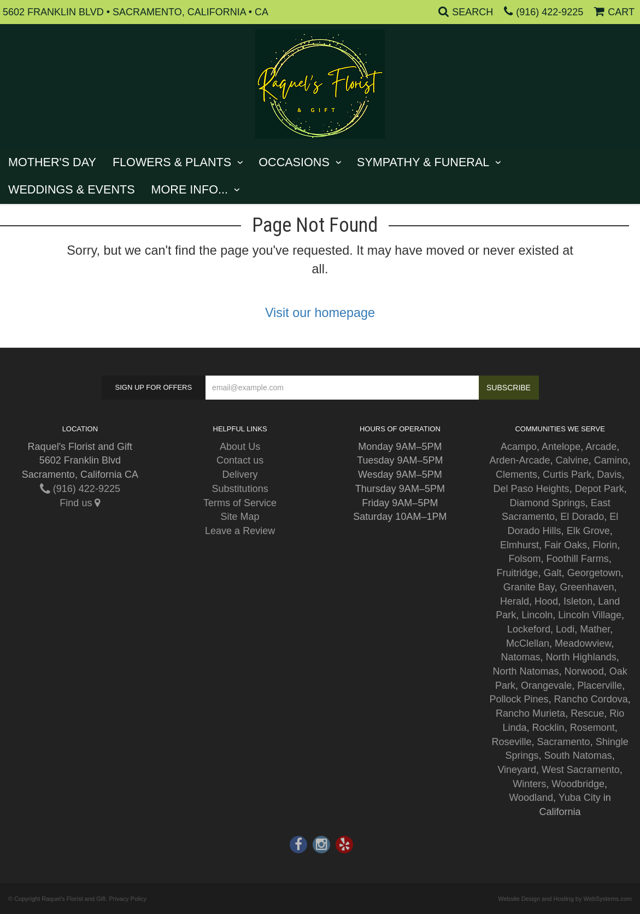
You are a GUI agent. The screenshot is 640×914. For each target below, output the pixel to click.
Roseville (512, 741)
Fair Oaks (565, 545)
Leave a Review (240, 530)
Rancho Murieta (530, 713)
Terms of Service (240, 502)
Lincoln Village (589, 615)
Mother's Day (52, 162)
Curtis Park (567, 474)
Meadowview (583, 643)
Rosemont (592, 727)
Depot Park (599, 488)
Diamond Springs (547, 502)
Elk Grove (588, 530)
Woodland (531, 797)
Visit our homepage (320, 313)
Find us (80, 502)
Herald (514, 601)
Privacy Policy (127, 898)
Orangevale (546, 685)
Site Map (240, 516)
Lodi (565, 629)
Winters (529, 783)
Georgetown (594, 572)
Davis (609, 474)
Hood (546, 601)
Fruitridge (517, 572)
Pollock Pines (519, 699)
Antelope (561, 446)
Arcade (600, 446)
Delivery (240, 474)
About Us (240, 446)
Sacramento (563, 741)
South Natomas (578, 755)
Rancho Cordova (591, 699)
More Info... (189, 189)
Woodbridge (577, 783)
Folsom (525, 558)
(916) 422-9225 (549, 12)
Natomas (521, 657)
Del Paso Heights (531, 488)
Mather (595, 629)
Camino (611, 460)
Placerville (599, 685)
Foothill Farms (578, 558)
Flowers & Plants (172, 162)
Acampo (519, 446)
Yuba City (580, 797)
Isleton (577, 601)
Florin (604, 545)
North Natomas (526, 671)
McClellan (527, 643)
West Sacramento (581, 769)
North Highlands (581, 657)
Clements (516, 474)
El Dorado (582, 516)
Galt (553, 572)
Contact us (239, 460)
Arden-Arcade (520, 460)
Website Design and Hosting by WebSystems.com (565, 898)
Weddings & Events (71, 189)
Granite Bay (529, 587)
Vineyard (516, 769)
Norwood (584, 671)
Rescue (587, 713)
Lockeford (528, 629)
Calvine (572, 460)
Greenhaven (587, 587)
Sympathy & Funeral (423, 162)
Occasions (294, 162)
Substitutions (240, 488)
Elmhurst (519, 545)
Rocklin (548, 727)
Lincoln (537, 615)
